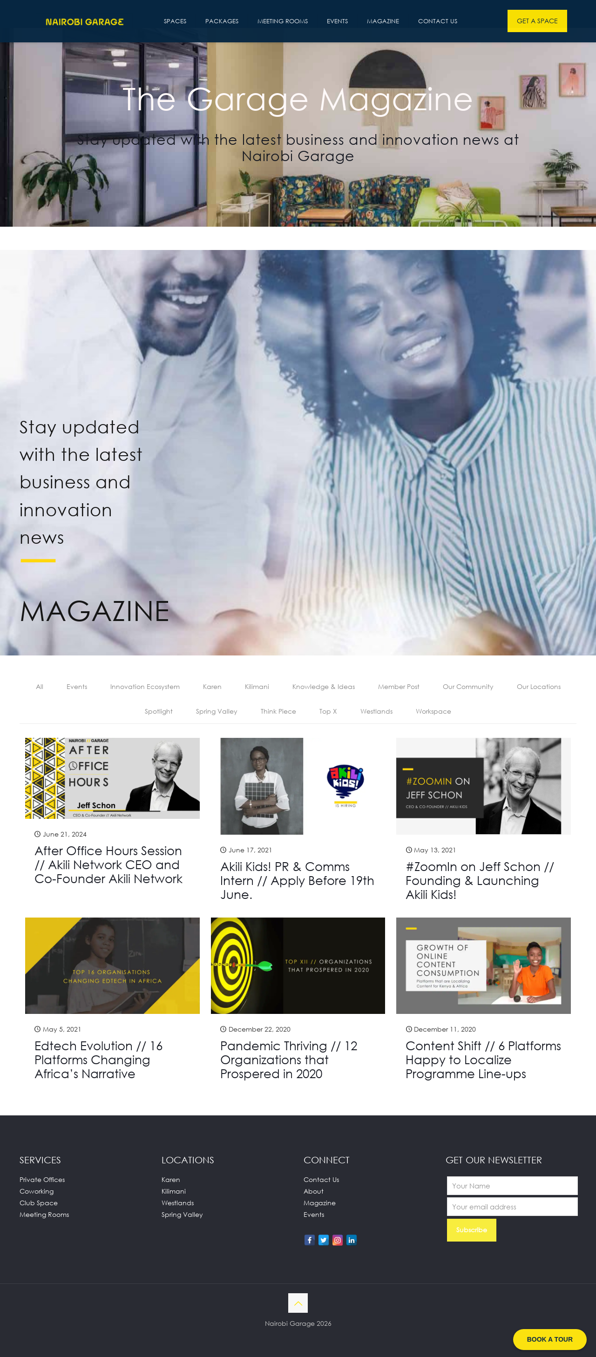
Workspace (433, 711)
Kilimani (257, 686)
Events (77, 686)
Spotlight (159, 711)
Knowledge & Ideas (323, 686)
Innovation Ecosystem (145, 686)
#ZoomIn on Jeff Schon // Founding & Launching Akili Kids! (480, 880)
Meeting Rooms (44, 1214)
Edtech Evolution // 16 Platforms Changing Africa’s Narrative (98, 1059)
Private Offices (42, 1179)
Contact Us (321, 1179)
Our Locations (539, 686)
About (314, 1191)
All (39, 686)
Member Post (399, 686)
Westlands (376, 711)
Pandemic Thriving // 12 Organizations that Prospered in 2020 (288, 1059)
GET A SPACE (537, 21)
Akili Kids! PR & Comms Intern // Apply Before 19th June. (297, 880)
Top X (328, 711)
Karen (212, 686)
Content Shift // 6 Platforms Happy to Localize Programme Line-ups (483, 1059)
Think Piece (278, 711)
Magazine (320, 1203)
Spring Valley (216, 711)
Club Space (39, 1203)
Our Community (468, 686)
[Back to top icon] (298, 1303)
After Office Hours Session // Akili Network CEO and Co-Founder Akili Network (108, 864)
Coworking (37, 1191)
